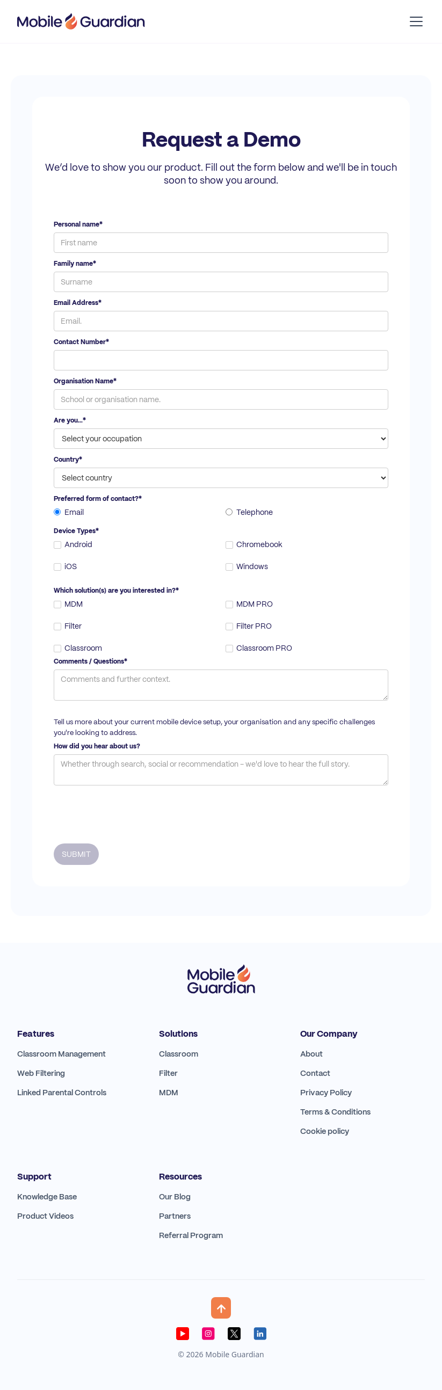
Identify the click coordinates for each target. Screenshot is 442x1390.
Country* (68, 459)
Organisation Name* (85, 381)
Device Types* (76, 531)
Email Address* (78, 303)
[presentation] (135, 812)
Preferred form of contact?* (98, 498)
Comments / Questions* (90, 661)
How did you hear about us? (97, 746)
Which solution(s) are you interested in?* (116, 590)
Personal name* (78, 224)
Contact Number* (81, 342)
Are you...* (70, 420)
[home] (81, 21)
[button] (414, 21)
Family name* (75, 263)
